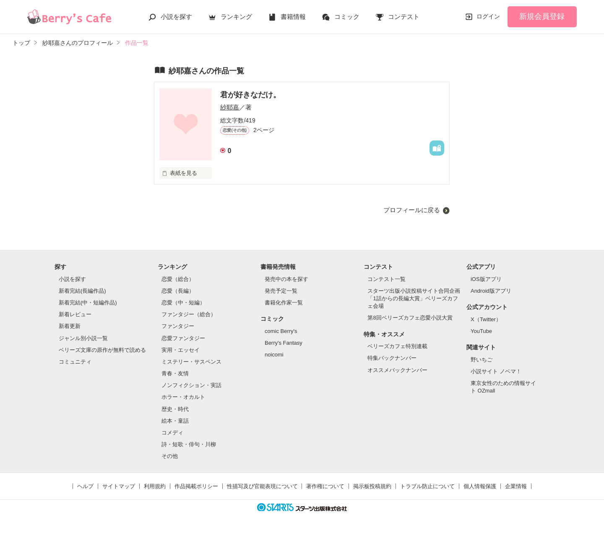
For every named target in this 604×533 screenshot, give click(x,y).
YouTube (481, 331)
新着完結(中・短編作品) (88, 302)
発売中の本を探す (286, 279)
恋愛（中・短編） (183, 302)
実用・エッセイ (180, 350)
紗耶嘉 (229, 107)
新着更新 (70, 326)
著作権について (325, 486)
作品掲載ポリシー (196, 486)
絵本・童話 (175, 421)
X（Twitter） (486, 319)
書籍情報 (293, 16)
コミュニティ (75, 362)
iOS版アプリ (486, 279)
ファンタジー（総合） (188, 314)
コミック (346, 16)
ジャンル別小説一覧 (83, 338)
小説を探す (176, 16)
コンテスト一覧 (386, 279)
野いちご (481, 359)
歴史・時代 (175, 409)
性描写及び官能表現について (262, 486)
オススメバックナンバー (397, 370)
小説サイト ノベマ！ (496, 371)
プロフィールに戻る (411, 209)
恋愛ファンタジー (183, 338)
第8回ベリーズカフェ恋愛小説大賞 (409, 318)
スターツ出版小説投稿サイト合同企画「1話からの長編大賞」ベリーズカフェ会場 (413, 298)
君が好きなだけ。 (250, 95)
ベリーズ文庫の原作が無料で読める (102, 350)
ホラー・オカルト (183, 397)
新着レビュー (75, 314)
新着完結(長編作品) (82, 291)
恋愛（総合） (177, 279)
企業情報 (516, 486)
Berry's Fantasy (283, 343)
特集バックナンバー (392, 358)
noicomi (274, 354)
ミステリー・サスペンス (191, 362)
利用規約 (155, 486)
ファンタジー (177, 326)
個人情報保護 (479, 486)
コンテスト (403, 16)
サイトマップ (118, 486)
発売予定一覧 (281, 291)
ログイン (488, 16)
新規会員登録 (542, 16)
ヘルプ (85, 486)
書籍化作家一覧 (284, 302)
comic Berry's (281, 331)
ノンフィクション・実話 (191, 385)
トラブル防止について (427, 486)
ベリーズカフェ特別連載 (397, 346)
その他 (169, 456)
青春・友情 (175, 373)
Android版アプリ (491, 291)
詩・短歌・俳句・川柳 (188, 444)
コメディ (172, 432)
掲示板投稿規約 (372, 486)
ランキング (236, 16)
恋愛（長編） (177, 291)
